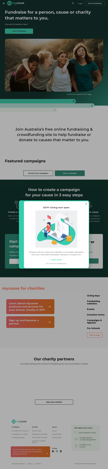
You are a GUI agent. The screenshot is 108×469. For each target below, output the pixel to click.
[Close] (86, 203)
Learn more (56, 260)
